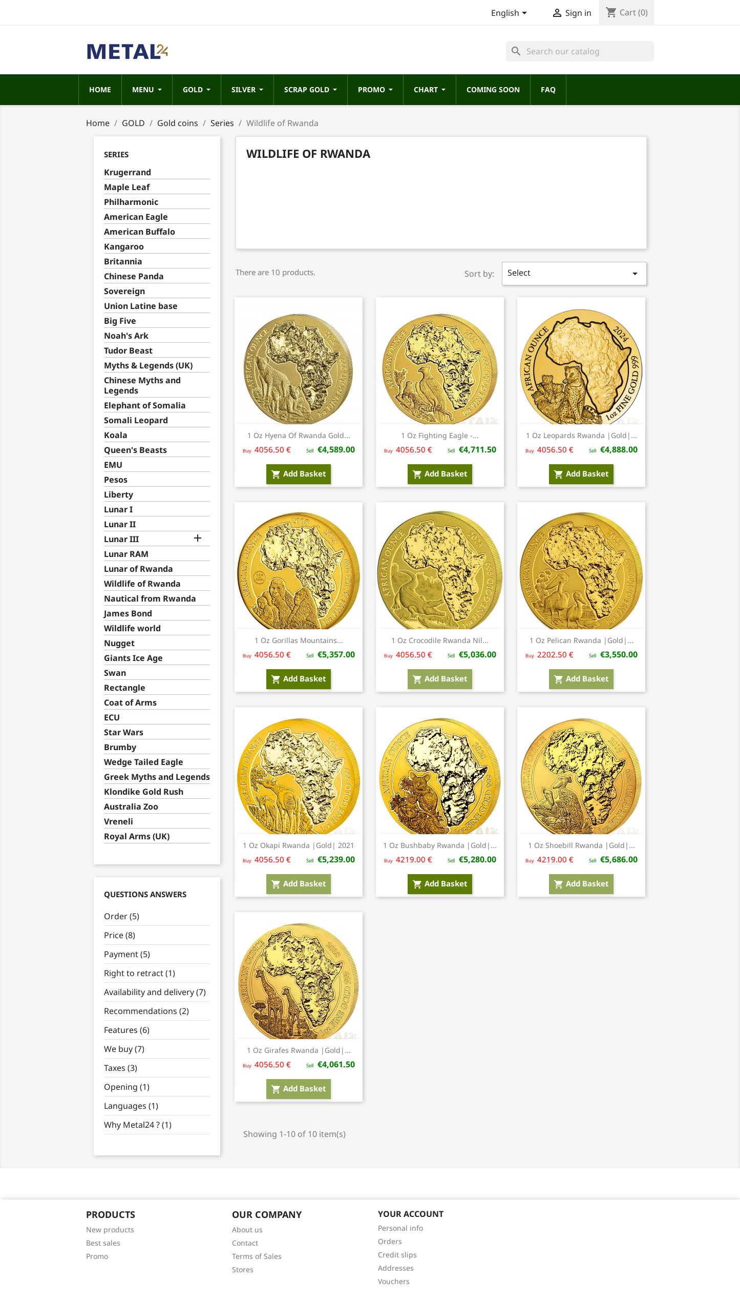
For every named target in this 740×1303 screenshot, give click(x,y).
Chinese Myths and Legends (142, 385)
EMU (113, 465)
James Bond (128, 613)
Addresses (396, 1268)
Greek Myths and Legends (157, 777)
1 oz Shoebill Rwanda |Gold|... (581, 845)
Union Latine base (141, 306)
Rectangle (124, 687)
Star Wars (123, 732)
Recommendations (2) (146, 1011)
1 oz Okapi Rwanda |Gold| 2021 (298, 845)
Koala (116, 435)
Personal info (400, 1228)
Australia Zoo (131, 806)
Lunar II (120, 524)
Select (574, 273)
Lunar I (118, 509)
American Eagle (136, 217)
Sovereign (124, 291)
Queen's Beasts (135, 450)
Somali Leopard (136, 420)
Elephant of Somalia (145, 405)
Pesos (116, 479)
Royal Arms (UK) (137, 836)
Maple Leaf (127, 187)
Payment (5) (127, 954)
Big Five (120, 321)
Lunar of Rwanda (138, 569)
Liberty (118, 494)
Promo (97, 1256)
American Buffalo (139, 231)
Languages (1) (131, 1105)
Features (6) (127, 1030)
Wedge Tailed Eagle (143, 762)
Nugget (119, 643)
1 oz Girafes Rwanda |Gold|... (299, 1050)
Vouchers (394, 1281)
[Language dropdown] (511, 14)
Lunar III (121, 539)
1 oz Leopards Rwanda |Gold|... (581, 435)
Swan (115, 673)
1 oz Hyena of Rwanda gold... (298, 435)
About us (247, 1229)
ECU (112, 717)
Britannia (123, 261)
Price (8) (119, 935)
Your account (410, 1213)
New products (110, 1229)
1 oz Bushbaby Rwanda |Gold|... (440, 845)
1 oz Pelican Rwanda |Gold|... (581, 640)
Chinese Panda (134, 276)
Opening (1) (127, 1086)
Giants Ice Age (133, 658)
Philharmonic (131, 202)
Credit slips (397, 1254)
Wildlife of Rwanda (142, 583)
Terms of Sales (257, 1256)
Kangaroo (124, 246)
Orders (390, 1241)
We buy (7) (124, 1048)
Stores (242, 1269)
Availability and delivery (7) (155, 992)
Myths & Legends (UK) (148, 365)
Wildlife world (132, 628)
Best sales (103, 1243)
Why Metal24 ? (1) (138, 1124)
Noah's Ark (126, 335)
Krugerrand (127, 172)
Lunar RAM (126, 554)
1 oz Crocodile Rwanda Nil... (440, 640)
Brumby (120, 747)
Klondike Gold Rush (143, 792)
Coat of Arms (130, 702)
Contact (245, 1243)
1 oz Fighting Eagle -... (440, 435)
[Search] (580, 51)
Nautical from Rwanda (150, 598)
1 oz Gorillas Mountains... (299, 640)
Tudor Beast (128, 350)
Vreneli (118, 821)
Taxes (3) (120, 1067)
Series (116, 154)
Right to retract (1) (139, 973)
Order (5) (121, 916)
